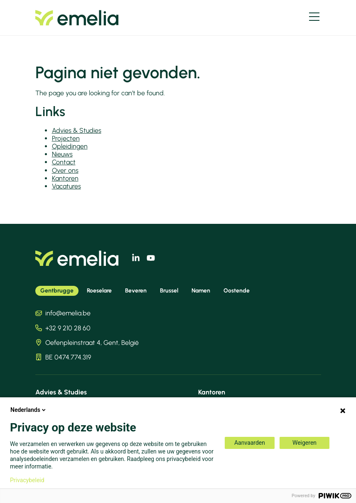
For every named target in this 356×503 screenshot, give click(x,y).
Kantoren (65, 178)
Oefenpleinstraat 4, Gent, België (92, 343)
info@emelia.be (68, 313)
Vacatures (66, 186)
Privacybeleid (27, 480)
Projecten (66, 138)
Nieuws (62, 154)
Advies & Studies (76, 130)
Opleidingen (70, 146)
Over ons (65, 170)
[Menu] (314, 16)
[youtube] (151, 258)
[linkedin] (136, 258)
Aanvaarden (249, 442)
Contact (64, 162)
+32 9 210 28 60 (68, 328)
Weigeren (304, 442)
